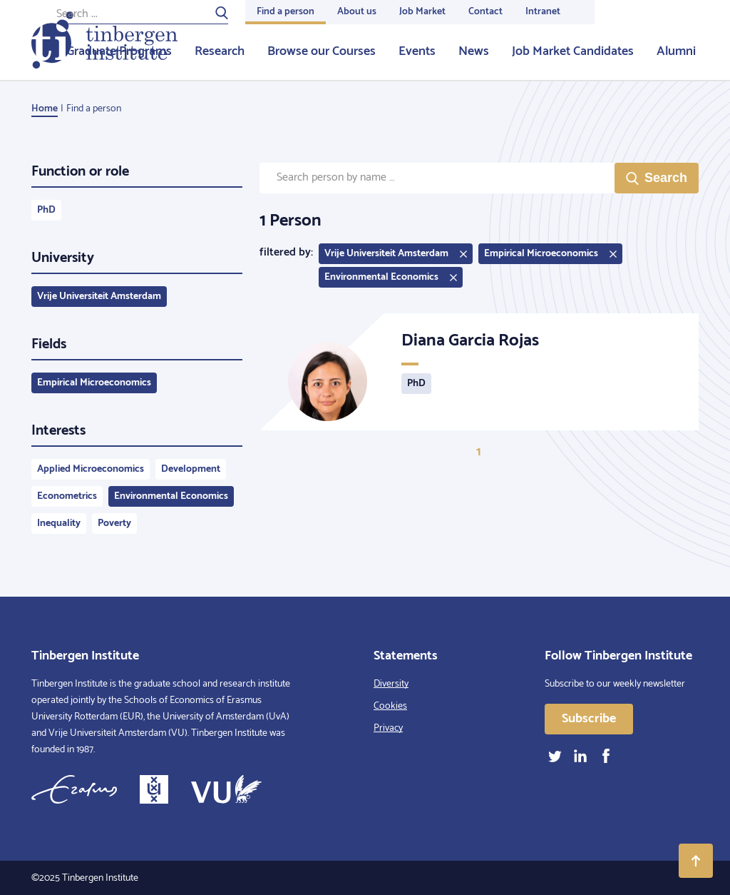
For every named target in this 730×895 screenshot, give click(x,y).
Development (190, 469)
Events (417, 51)
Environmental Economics (171, 496)
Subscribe (589, 718)
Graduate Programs (119, 51)
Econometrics (67, 496)
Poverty (114, 523)
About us (356, 12)
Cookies (390, 706)
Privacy (388, 728)
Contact (485, 12)
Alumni (676, 51)
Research (220, 51)
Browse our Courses (321, 51)
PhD (46, 210)
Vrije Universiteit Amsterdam (99, 296)
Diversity (391, 684)
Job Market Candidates (573, 51)
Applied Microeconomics (90, 469)
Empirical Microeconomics (94, 383)
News (473, 51)
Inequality (59, 523)
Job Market (422, 12)
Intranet (542, 12)
